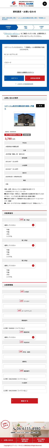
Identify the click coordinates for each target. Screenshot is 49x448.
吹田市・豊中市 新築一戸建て (9, 17)
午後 (6, 232)
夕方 (6, 234)
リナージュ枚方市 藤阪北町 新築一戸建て (28, 17)
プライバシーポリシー (11, 33)
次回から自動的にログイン (24, 72)
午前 (6, 230)
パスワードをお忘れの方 (25, 84)
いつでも (7, 236)
